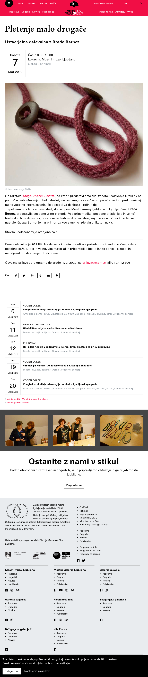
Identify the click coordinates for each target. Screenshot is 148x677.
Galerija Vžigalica (16, 599)
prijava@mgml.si (94, 263)
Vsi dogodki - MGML (18, 402)
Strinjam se (12, 671)
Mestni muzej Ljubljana (20, 570)
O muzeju (120, 11)
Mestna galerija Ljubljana (70, 570)
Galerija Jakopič (110, 570)
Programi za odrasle (90, 553)
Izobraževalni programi (103, 3)
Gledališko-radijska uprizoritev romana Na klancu (53, 328)
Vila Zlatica (60, 629)
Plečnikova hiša (63, 599)
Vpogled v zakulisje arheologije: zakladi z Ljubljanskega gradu (60, 309)
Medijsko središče (48, 3)
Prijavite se (74, 485)
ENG (125, 3)
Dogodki (25, 11)
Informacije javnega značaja (94, 524)
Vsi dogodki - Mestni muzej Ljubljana (27, 398)
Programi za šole (88, 547)
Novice (36, 11)
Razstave (14, 11)
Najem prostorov (88, 514)
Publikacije (48, 11)
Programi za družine (90, 550)
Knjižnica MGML (88, 517)
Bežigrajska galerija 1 (113, 599)
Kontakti (31, 3)
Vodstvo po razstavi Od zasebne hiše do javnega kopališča (57, 365)
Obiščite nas (106, 11)
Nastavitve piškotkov (37, 671)
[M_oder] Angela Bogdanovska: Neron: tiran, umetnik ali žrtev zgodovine (66, 346)
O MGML (19, 3)
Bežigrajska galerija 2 (18, 629)
